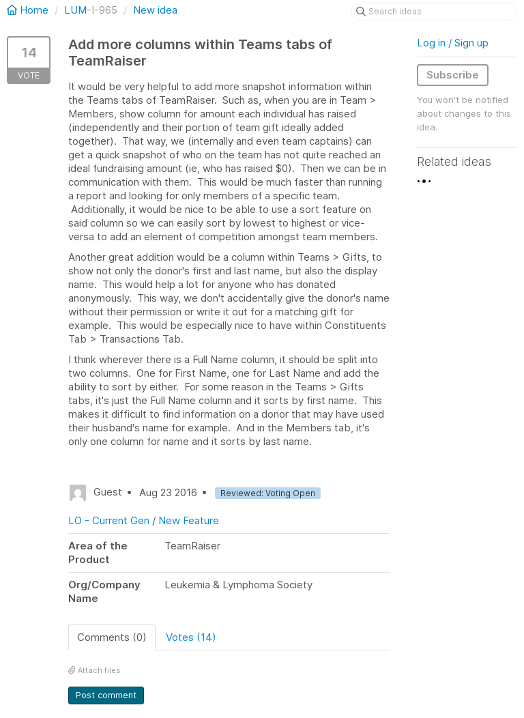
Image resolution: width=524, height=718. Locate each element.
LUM (75, 9)
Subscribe (452, 74)
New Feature (188, 520)
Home (29, 9)
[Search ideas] (434, 11)
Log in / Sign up (453, 42)
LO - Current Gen (108, 520)
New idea (155, 9)
